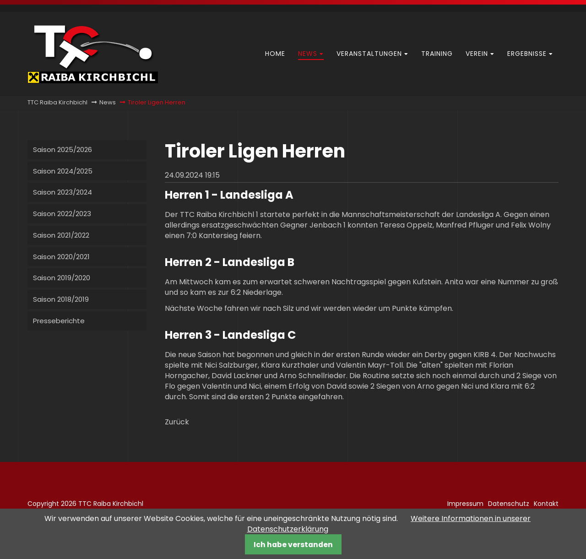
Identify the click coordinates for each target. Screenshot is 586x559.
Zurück (177, 422)
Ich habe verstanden (293, 544)
